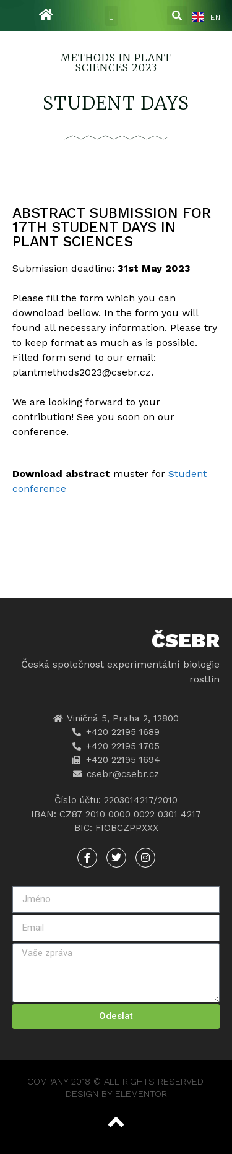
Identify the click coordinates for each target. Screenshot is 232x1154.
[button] (111, 16)
